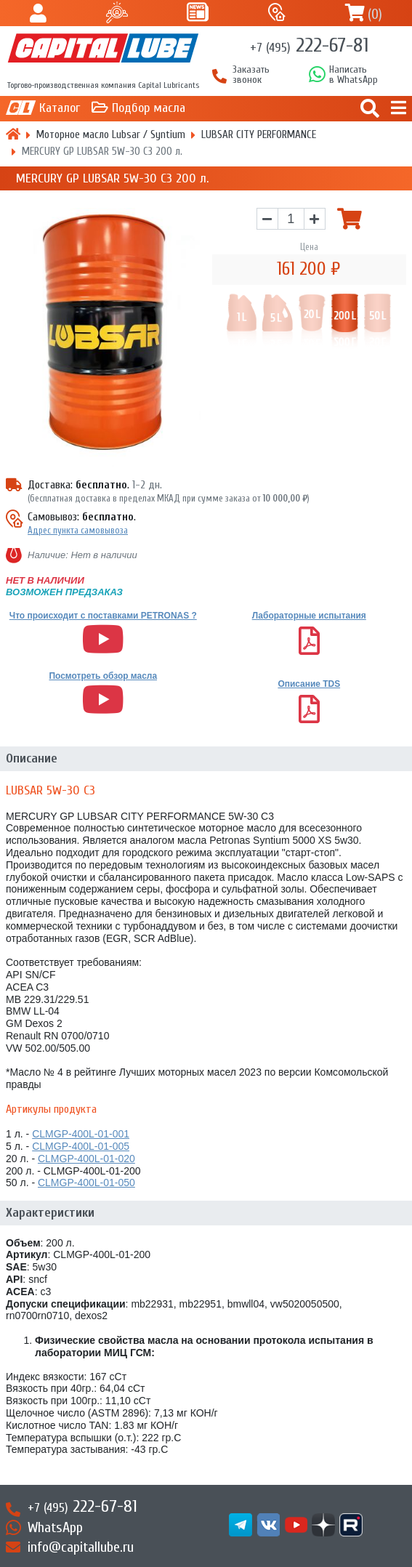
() (375, 14)
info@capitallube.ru (81, 1547)
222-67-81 (309, 45)
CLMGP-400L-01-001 (80, 1134)
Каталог (59, 108)
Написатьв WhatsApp (353, 75)
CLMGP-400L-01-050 (86, 1182)
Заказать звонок (251, 75)
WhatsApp (55, 1527)
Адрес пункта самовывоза (78, 530)
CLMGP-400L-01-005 (80, 1146)
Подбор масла (148, 108)
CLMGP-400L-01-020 (86, 1158)
